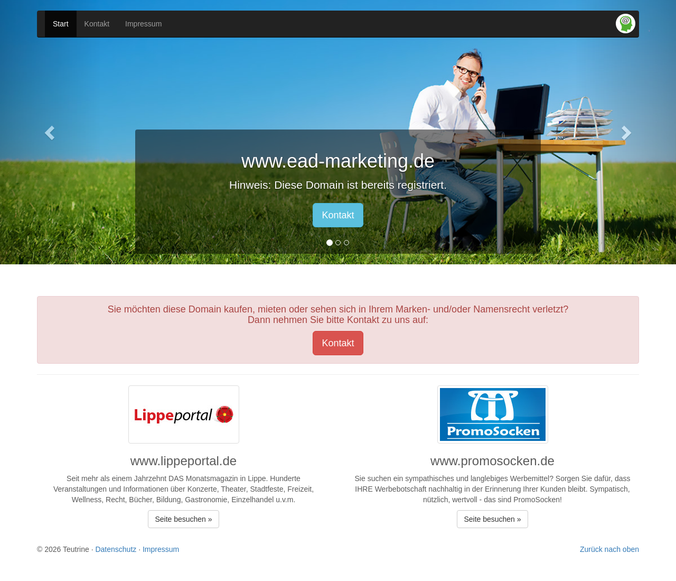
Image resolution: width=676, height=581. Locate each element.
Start (61, 24)
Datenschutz (115, 549)
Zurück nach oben (609, 549)
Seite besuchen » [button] (183, 519)
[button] (50, 132)
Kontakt (96, 24)
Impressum (143, 24)
